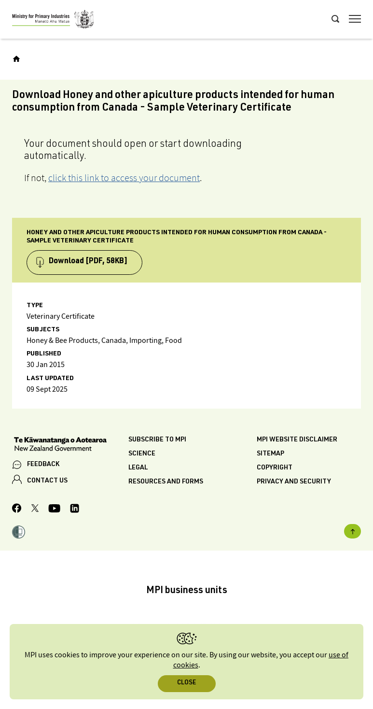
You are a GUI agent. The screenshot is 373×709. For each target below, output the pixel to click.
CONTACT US (47, 481)
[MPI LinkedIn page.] (74, 510)
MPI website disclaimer (297, 440)
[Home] (16, 59)
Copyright (274, 468)
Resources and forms (165, 482)
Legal (138, 468)
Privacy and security (294, 482)
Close (186, 683)
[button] (18, 533)
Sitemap (270, 454)
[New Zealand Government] (70, 445)
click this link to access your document (124, 178)
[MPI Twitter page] (35, 509)
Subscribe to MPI (157, 440)
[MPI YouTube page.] (54, 509)
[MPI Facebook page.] (17, 509)
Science (141, 454)
